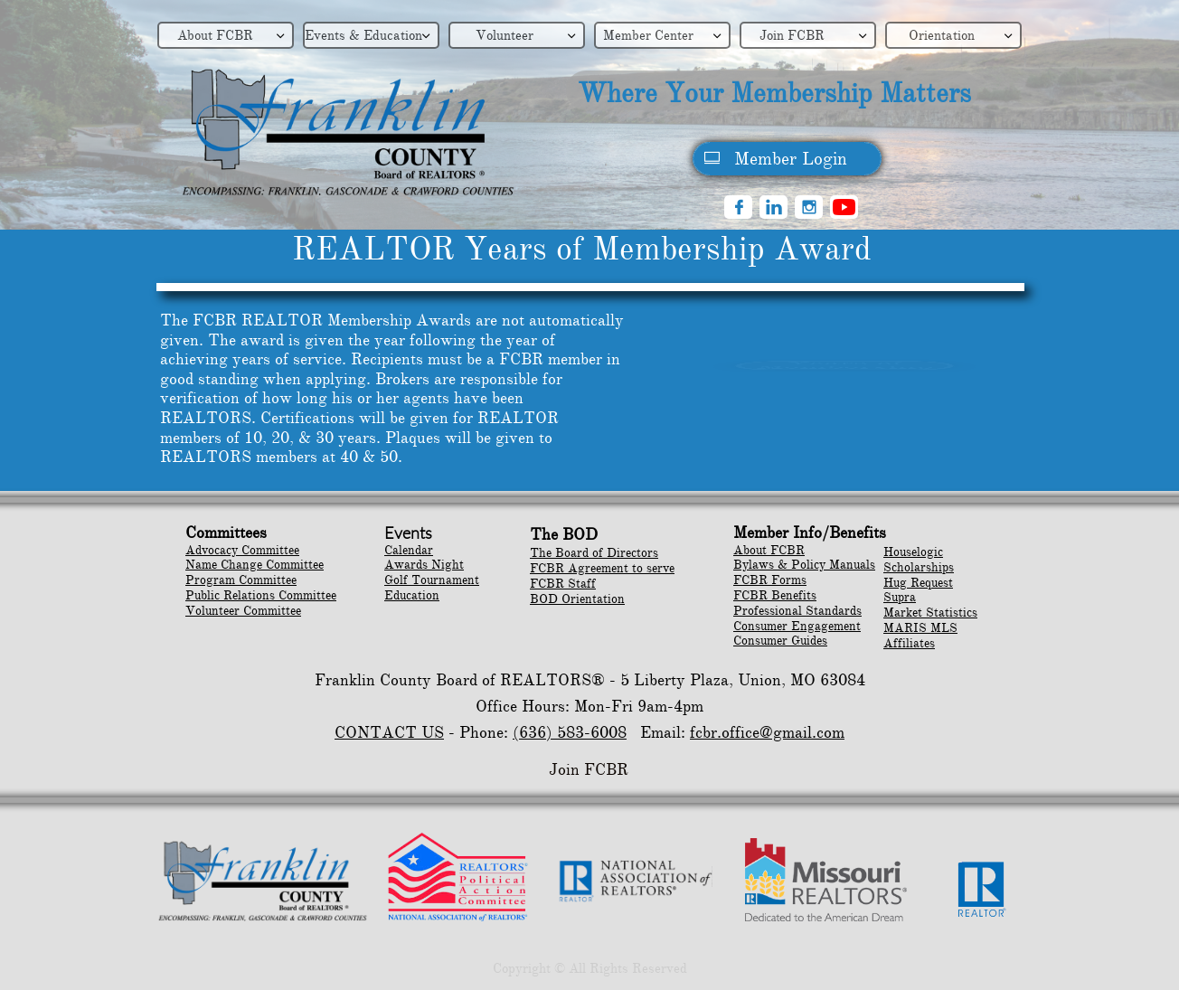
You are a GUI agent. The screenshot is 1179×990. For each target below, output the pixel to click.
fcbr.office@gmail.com (767, 732)
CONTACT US (389, 732)
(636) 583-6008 (570, 732)
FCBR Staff (563, 583)
